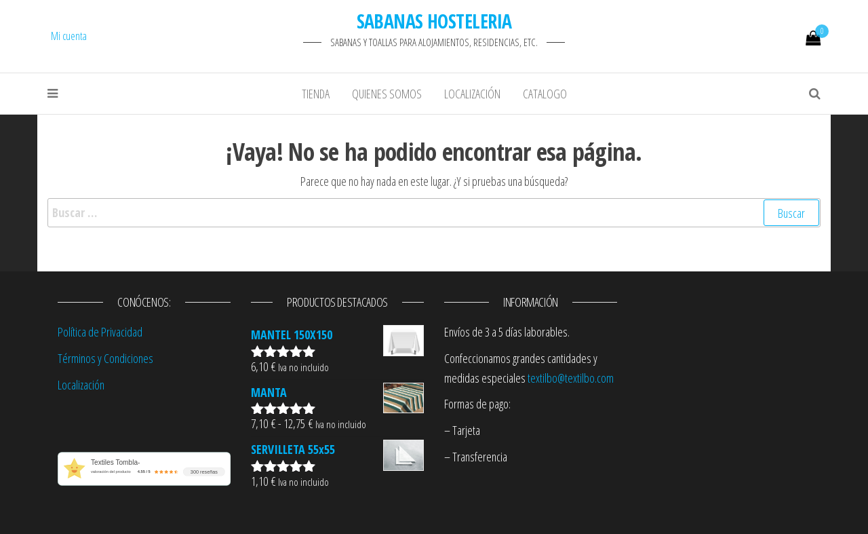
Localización (472, 93)
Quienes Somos (387, 93)
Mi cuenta (69, 35)
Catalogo (545, 93)
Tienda (316, 93)
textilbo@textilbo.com (571, 378)
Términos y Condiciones (105, 358)
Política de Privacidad (100, 332)
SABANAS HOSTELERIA (434, 21)
